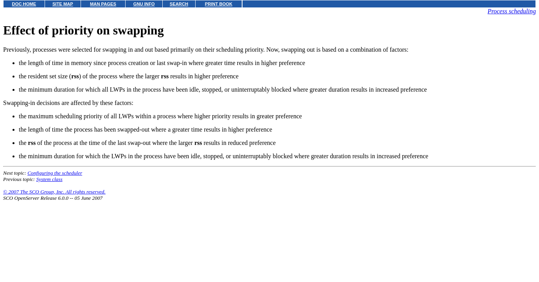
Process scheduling (512, 11)
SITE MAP (62, 4)
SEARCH (179, 4)
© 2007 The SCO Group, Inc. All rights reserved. (54, 192)
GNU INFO (144, 4)
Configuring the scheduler (54, 173)
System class (49, 179)
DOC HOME (24, 4)
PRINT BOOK (218, 4)
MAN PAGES (103, 4)
